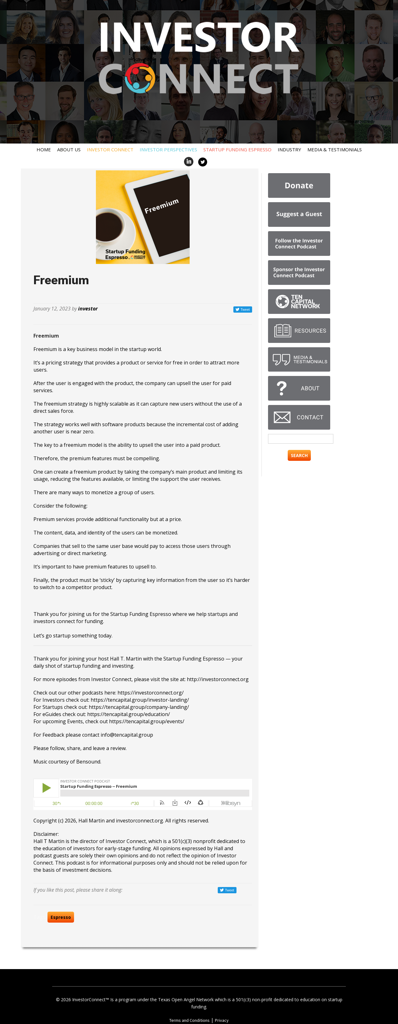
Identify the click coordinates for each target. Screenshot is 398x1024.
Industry (289, 149)
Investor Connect (110, 149)
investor (88, 308)
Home (44, 149)
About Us (69, 149)
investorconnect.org (139, 820)
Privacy (222, 1020)
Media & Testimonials (334, 149)
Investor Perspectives (168, 149)
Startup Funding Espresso (237, 149)
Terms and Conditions (189, 1020)
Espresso (61, 917)
